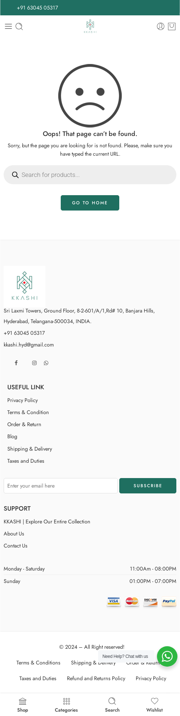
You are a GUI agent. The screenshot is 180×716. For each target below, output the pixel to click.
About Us (14, 533)
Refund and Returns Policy (96, 678)
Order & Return (24, 424)
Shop (22, 704)
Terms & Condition (28, 412)
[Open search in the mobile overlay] (90, 174)
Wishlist (154, 704)
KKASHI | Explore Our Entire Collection (47, 521)
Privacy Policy (22, 400)
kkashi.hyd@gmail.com (29, 344)
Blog (12, 436)
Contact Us (15, 545)
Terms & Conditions (38, 662)
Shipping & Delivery (29, 448)
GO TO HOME (90, 203)
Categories (66, 704)
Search (112, 704)
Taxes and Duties (25, 461)
